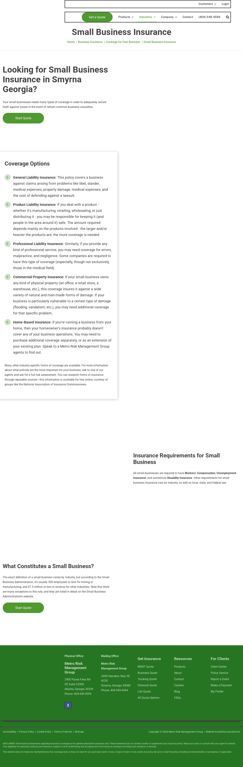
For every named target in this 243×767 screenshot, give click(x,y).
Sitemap (79, 731)
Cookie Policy (44, 731)
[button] (227, 17)
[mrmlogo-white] (26, 660)
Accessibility (9, 731)
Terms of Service (63, 731)
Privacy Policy (26, 731)
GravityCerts (233, 731)
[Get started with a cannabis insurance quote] (23, 118)
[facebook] (68, 705)
